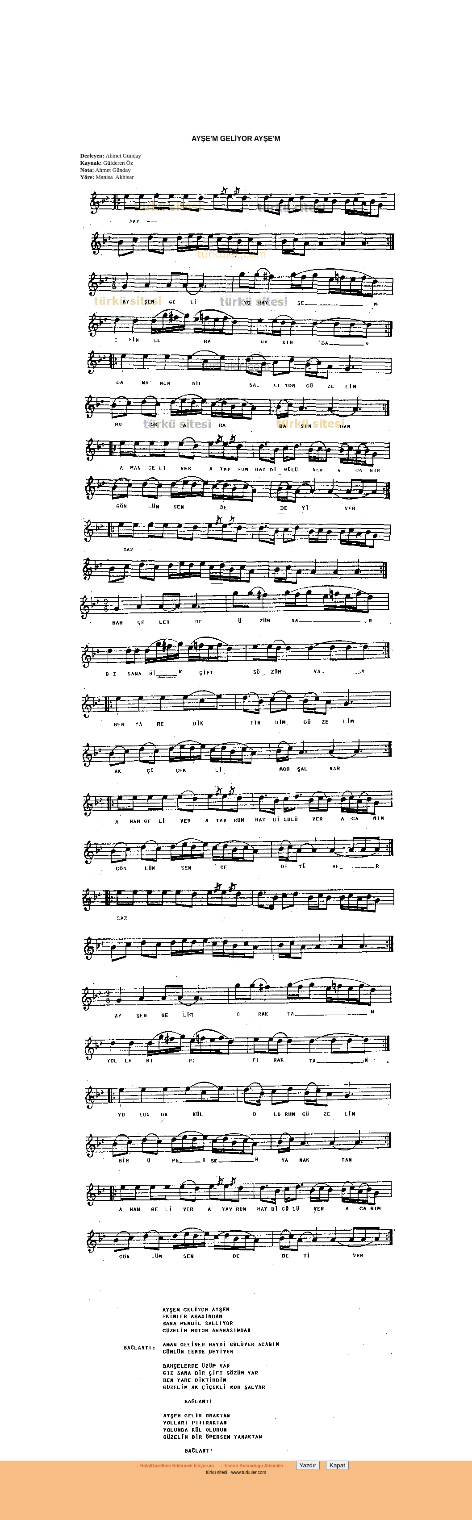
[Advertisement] (236, 62)
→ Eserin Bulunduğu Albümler (251, 1465)
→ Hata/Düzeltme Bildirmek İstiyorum (174, 1465)
